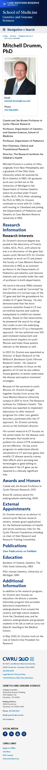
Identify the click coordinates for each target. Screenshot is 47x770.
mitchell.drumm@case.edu (17, 101)
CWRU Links (9, 743)
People (13, 36)
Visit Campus (8, 755)
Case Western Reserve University (22, 664)
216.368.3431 (14, 711)
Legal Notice (8, 674)
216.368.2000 (8, 671)
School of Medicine (20, 12)
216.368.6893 (11, 110)
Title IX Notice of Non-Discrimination (18, 678)
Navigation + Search (18, 30)
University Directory (11, 759)
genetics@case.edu (15, 715)
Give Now (6, 752)
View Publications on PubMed (19, 551)
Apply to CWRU (9, 748)
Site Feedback (8, 719)
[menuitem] (23, 748)
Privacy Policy (20, 674)
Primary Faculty (25, 36)
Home (5, 36)
